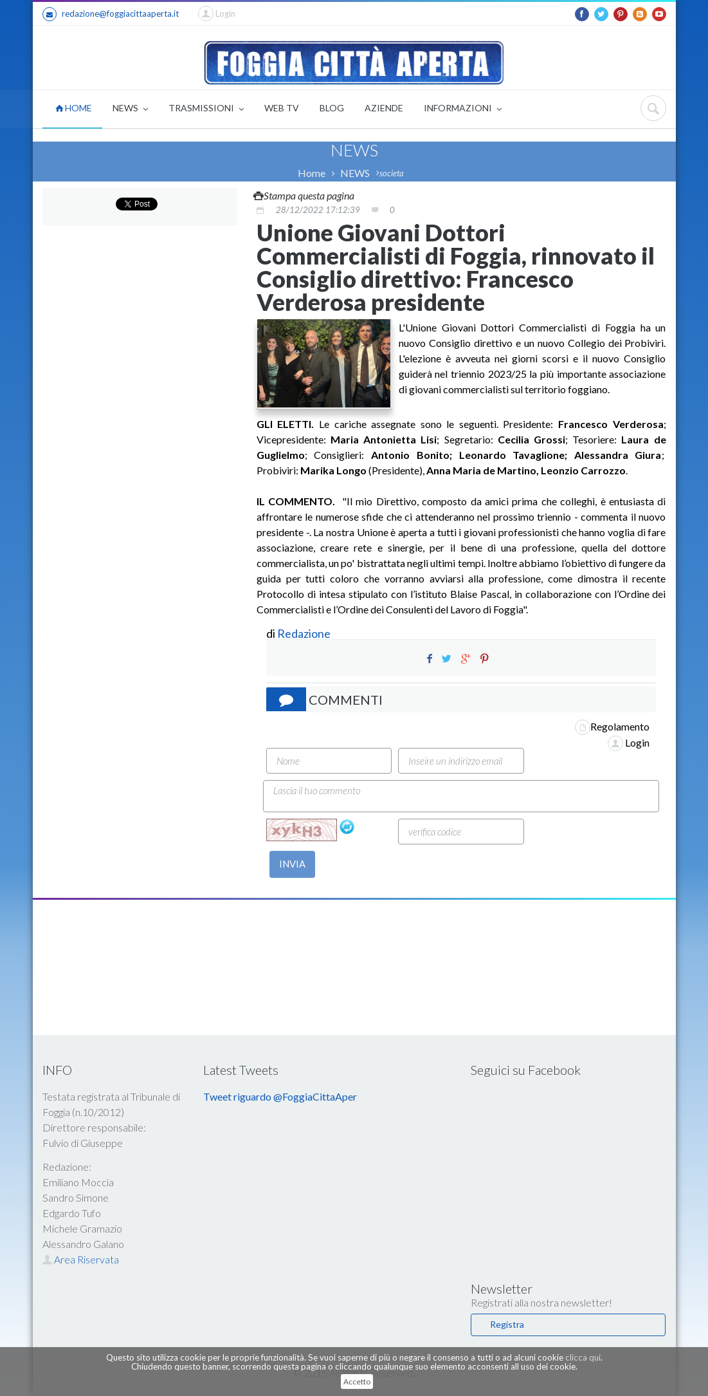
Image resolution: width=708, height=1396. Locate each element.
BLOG (332, 107)
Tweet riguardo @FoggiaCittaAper (280, 1096)
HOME (73, 107)
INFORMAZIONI (463, 109)
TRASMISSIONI (206, 109)
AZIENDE (384, 107)
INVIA (292, 864)
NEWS (130, 109)
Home (311, 173)
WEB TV (281, 107)
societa (391, 173)
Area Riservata (80, 1259)
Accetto (356, 1381)
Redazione (304, 633)
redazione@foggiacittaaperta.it (110, 14)
